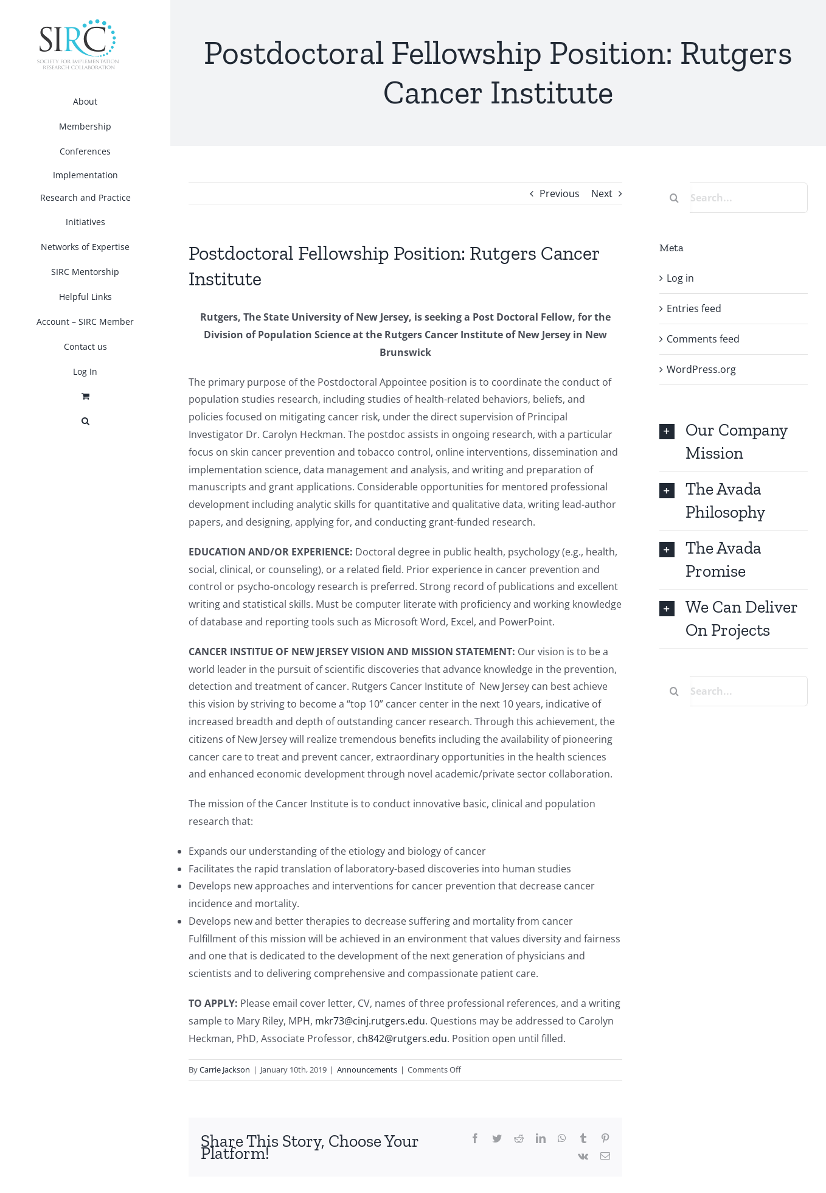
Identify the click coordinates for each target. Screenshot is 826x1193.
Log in (680, 278)
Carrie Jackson (225, 1069)
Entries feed (694, 308)
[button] (85, 421)
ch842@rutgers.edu (402, 1038)
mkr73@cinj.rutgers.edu (370, 1021)
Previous (560, 193)
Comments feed (703, 339)
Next (602, 193)
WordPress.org (701, 369)
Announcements (367, 1069)
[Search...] (733, 198)
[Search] (674, 198)
